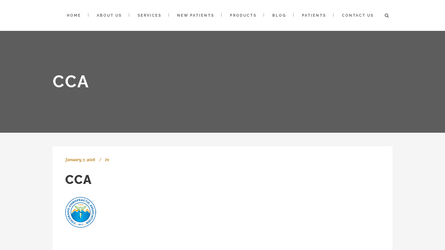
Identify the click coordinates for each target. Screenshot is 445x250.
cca (78, 179)
